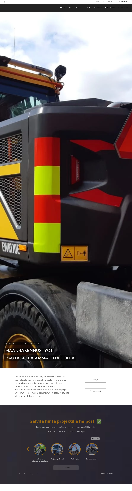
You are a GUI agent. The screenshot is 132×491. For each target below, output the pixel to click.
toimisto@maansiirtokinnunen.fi (107, 2)
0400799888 (124, 2)
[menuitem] (63, 7)
